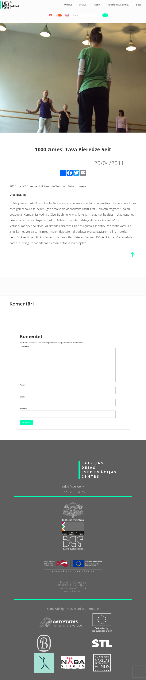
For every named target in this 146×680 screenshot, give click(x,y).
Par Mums (68, 5)
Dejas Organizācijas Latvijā (118, 5)
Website (23, 409)
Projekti (97, 5)
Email (22, 397)
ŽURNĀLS (82, 5)
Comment (24, 346)
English (139, 5)
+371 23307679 (73, 492)
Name (22, 385)
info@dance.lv (73, 486)
